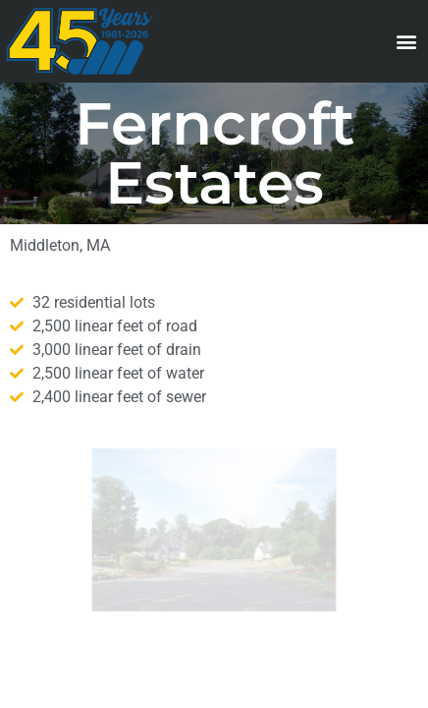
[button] (407, 41)
